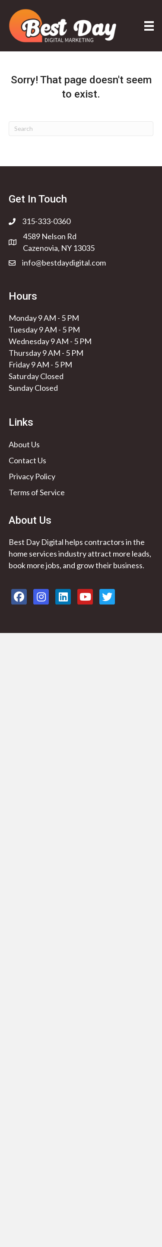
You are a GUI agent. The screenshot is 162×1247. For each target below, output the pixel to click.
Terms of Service (37, 492)
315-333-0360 (46, 221)
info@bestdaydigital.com (64, 262)
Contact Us (27, 460)
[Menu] (149, 26)
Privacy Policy (32, 476)
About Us (24, 444)
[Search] (81, 128)
